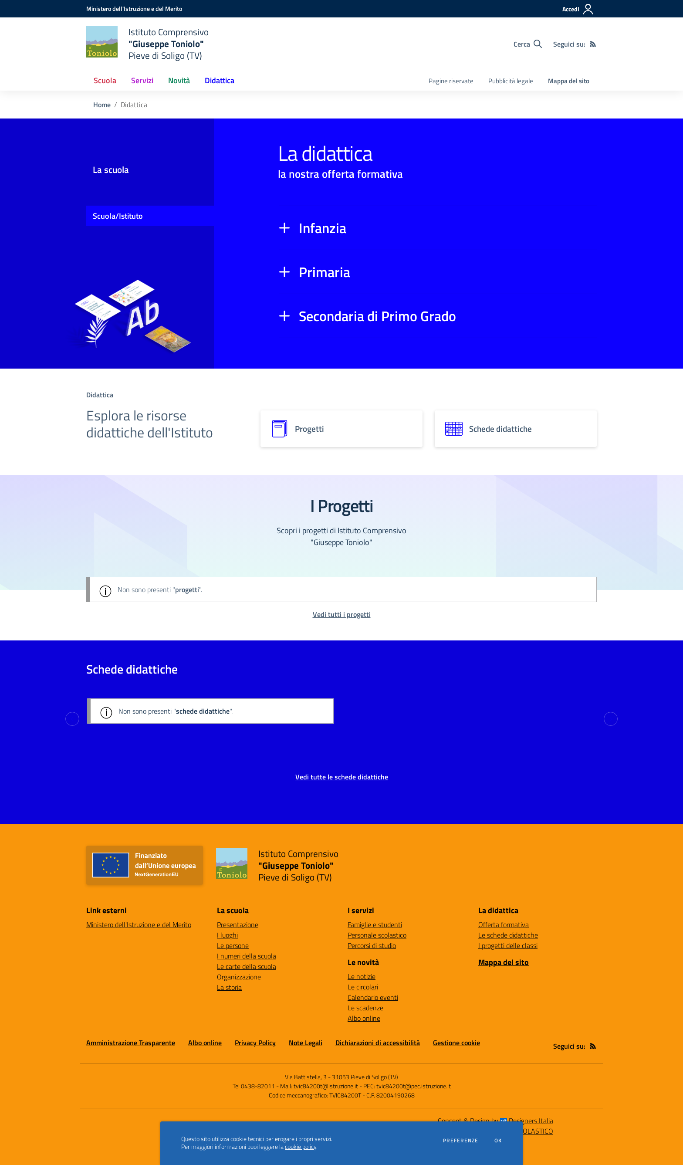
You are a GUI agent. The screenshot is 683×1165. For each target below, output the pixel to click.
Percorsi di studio (372, 945)
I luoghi (227, 935)
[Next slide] (611, 719)
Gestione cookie (456, 1042)
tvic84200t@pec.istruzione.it (413, 1085)
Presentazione (237, 924)
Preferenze (460, 1140)
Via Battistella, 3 (306, 1076)
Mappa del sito (568, 81)
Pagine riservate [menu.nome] (451, 81)
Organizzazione (239, 977)
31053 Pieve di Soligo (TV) (365, 1076)
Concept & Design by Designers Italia (495, 1120)
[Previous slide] (72, 719)
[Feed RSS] (593, 44)
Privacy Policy (255, 1042)
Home (102, 104)
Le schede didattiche (508, 935)
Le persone (233, 945)
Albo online (364, 1018)
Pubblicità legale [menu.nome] (510, 81)
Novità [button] (179, 80)
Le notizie (361, 976)
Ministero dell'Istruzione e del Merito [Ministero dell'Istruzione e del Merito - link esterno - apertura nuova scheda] (138, 924)
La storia (229, 987)
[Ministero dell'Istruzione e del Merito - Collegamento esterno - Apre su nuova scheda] (134, 8)
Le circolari (363, 987)
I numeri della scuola (246, 956)
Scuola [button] (105, 80)
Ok (498, 1140)
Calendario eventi (373, 997)
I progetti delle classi (508, 945)
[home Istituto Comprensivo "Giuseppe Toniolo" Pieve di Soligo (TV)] (147, 43)
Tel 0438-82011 (254, 1085)
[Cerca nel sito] (527, 44)
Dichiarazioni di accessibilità (377, 1042)
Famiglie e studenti (375, 924)
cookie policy (300, 1146)
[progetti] (341, 428)
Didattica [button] (219, 80)
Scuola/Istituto (118, 216)
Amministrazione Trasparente (130, 1042)
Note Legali (305, 1042)
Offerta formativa (503, 924)
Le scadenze (365, 1007)
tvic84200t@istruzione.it (326, 1085)
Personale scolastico (377, 935)
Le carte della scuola (246, 966)
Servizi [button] (142, 80)
